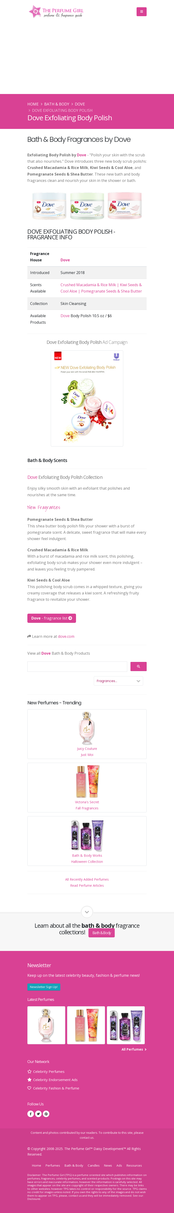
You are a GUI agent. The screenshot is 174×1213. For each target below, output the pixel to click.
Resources (136, 1165)
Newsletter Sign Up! (44, 987)
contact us (87, 1138)
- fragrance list (51, 618)
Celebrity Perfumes (50, 1071)
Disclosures (34, 1199)
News (109, 1165)
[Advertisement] (87, 59)
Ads (120, 1165)
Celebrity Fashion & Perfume (58, 1087)
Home (33, 104)
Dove (80, 104)
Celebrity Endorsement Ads (57, 1079)
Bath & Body (56, 104)
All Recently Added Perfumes (87, 879)
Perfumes (51, 1165)
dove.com (66, 636)
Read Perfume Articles (87, 885)
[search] (77, 667)
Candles (94, 1165)
